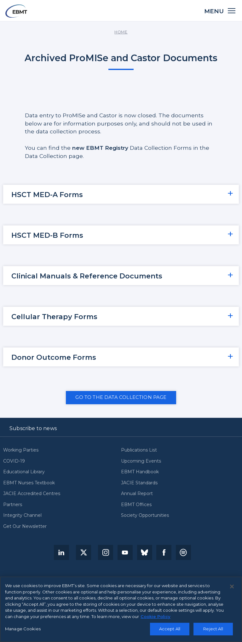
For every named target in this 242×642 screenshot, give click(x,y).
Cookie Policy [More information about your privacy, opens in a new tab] (155, 616)
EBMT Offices (136, 504)
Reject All (213, 628)
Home (121, 32)
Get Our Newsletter (25, 526)
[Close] (232, 586)
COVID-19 (14, 461)
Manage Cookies (23, 628)
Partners (12, 504)
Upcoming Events (141, 461)
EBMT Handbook (140, 472)
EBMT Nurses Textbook (29, 483)
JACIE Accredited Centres (31, 493)
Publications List (139, 450)
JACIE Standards (139, 483)
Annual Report (137, 493)
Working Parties (20, 450)
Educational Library (24, 472)
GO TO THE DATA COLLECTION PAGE (120, 397)
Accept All (169, 628)
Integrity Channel (22, 515)
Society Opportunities (145, 515)
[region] (121, 609)
